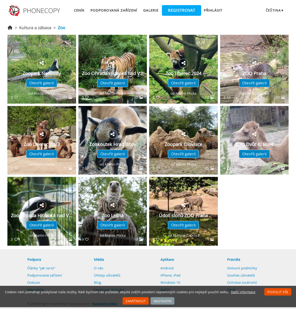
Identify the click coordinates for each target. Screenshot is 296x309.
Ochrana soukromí (242, 282)
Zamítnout (136, 301)
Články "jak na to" (41, 268)
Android (166, 268)
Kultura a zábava (35, 27)
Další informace (243, 292)
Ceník (79, 10)
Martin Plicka (44, 93)
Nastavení (162, 301)
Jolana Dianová (257, 93)
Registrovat (181, 10)
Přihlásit (213, 10)
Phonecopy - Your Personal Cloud (34, 11)
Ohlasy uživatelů (107, 275)
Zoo (61, 27)
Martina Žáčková (186, 235)
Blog (97, 282)
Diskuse (33, 282)
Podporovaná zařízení (113, 10)
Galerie (150, 10)
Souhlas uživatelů (241, 275)
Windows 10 (170, 282)
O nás (98, 268)
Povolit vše (277, 292)
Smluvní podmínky (242, 268)
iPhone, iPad (170, 275)
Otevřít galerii (41, 83)
